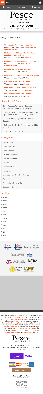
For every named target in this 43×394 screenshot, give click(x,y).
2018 (3, 225)
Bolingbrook (26, 323)
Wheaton (20, 317)
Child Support (8, 151)
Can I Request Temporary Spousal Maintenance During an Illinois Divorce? (19, 107)
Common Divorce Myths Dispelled (17, 69)
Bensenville (6, 323)
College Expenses (10, 155)
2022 (4, 211)
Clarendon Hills (15, 319)
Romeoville (15, 327)
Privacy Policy (25, 376)
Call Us (7, 7)
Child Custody (9, 147)
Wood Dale (24, 328)
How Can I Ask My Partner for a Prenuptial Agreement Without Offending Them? (21, 113)
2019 (3, 221)
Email (21, 7)
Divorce (29, 58)
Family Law (7, 171)
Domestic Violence (11, 167)
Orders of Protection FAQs (14, 131)
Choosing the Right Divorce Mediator (18, 45)
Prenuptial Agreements (12, 183)
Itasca (31, 325)
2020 (4, 218)
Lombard (37, 325)
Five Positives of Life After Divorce (17, 94)
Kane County (15, 332)
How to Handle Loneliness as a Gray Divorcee (21, 75)
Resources (16, 376)
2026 (4, 197)
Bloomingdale (16, 323)
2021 (3, 215)
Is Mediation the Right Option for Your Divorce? (22, 61)
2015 (3, 235)
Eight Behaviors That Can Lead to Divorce (20, 88)
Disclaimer (18, 378)
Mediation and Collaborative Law (16, 175)
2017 (3, 228)
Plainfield (7, 327)
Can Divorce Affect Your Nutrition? (17, 81)
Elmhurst (11, 325)
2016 (3, 232)
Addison (16, 321)
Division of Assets (10, 159)
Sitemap (25, 378)
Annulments (8, 143)
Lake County (16, 330)
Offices (36, 7)
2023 (4, 208)
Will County (28, 332)
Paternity (6, 179)
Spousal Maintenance (12, 187)
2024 (4, 204)
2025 (4, 201)
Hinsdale (25, 319)
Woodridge (32, 328)
